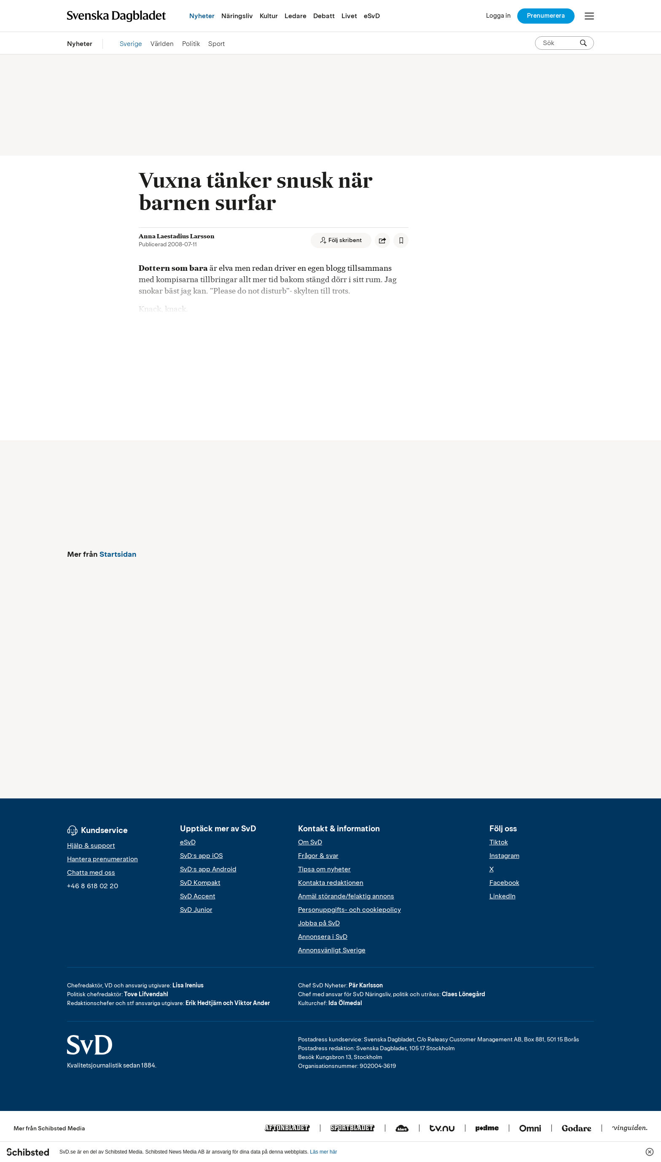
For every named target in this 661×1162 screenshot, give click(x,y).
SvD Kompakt (200, 882)
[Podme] (487, 1128)
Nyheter (202, 16)
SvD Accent (197, 896)
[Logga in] (498, 16)
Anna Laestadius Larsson (177, 236)
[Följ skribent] (341, 240)
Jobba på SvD (319, 923)
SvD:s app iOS (201, 855)
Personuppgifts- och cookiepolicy (349, 909)
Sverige (131, 44)
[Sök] (583, 43)
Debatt (324, 16)
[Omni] (530, 1128)
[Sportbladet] (352, 1128)
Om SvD (310, 842)
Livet (349, 16)
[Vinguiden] (630, 1128)
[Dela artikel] (382, 240)
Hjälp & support (91, 845)
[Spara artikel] (400, 240)
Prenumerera (546, 15)
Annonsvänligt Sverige (331, 950)
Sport (216, 44)
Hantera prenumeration (102, 859)
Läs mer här (323, 1152)
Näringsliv (237, 16)
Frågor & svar (318, 855)
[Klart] (402, 1128)
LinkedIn (502, 896)
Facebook (504, 882)
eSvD (372, 16)
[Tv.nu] (442, 1128)
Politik (191, 44)
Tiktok (498, 842)
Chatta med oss (91, 872)
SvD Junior (196, 909)
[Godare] (576, 1128)
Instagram (504, 855)
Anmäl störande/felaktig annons (346, 896)
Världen (162, 44)
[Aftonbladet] (287, 1128)
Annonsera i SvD (322, 936)
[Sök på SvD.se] (561, 43)
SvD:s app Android (208, 869)
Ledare (295, 16)
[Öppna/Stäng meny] (589, 16)
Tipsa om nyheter (324, 869)
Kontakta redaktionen (330, 882)
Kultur (269, 16)
